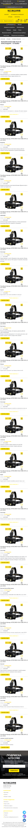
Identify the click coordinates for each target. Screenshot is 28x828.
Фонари (20, 24)
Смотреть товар (5, 116)
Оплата (5, 794)
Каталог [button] (6, 14)
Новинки (6, 813)
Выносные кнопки (6, 32)
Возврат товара (7, 796)
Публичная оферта (8, 805)
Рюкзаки (9, 30)
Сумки (14, 30)
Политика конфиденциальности (11, 817)
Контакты (17, 16)
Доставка (6, 792)
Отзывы (10, 16)
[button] (7, 4)
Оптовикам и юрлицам (17, 14)
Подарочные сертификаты (17, 35)
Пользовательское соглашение (11, 807)
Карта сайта (6, 803)
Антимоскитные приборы (19, 32)
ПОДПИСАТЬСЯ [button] (14, 770)
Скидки (5, 815)
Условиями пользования (16, 774)
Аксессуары (6, 35)
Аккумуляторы (20, 27)
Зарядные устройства (9, 27)
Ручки (19, 30)
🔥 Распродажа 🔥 (11, 24)
